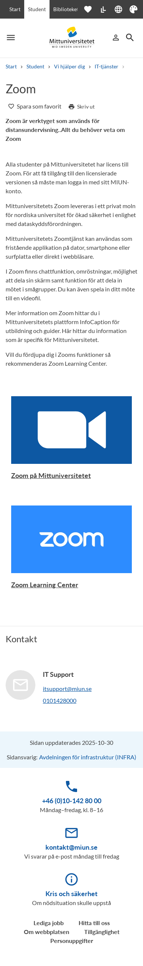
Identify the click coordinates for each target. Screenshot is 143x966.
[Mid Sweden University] (71, 37)
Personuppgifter (71, 940)
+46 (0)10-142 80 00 (71, 801)
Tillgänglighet (102, 931)
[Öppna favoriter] (91, 9)
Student (37, 9)
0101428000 (59, 700)
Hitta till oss (94, 922)
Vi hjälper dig (69, 66)
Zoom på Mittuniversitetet (51, 475)
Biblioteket (66, 9)
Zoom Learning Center (44, 585)
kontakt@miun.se (71, 847)
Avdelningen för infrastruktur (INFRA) (87, 756)
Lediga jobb (49, 922)
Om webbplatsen (46, 931)
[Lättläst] (103, 9)
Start (14, 9)
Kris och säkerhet (71, 893)
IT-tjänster (106, 66)
